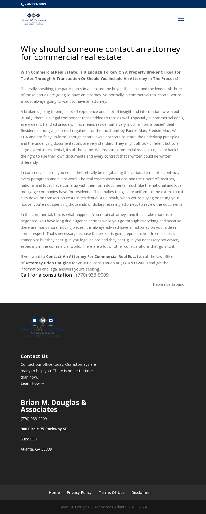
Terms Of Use (111, 492)
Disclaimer (141, 492)
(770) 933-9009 (92, 275)
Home (54, 492)
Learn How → (33, 383)
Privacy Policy (79, 492)
